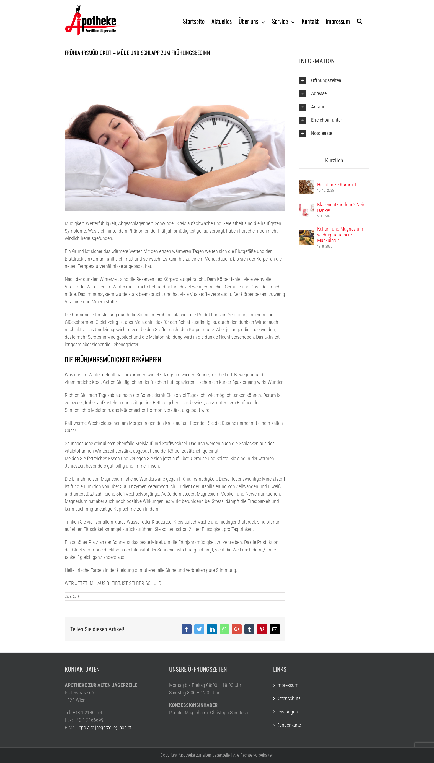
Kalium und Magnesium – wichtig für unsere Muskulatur (342, 234)
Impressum (287, 685)
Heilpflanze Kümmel (336, 185)
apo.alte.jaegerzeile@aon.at (105, 727)
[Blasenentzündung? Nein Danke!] (306, 207)
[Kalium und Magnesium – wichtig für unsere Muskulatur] (306, 234)
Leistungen (287, 712)
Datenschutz (289, 698)
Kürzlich (334, 160)
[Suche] (359, 20)
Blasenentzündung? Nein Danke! (341, 207)
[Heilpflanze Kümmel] (306, 184)
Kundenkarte (289, 725)
